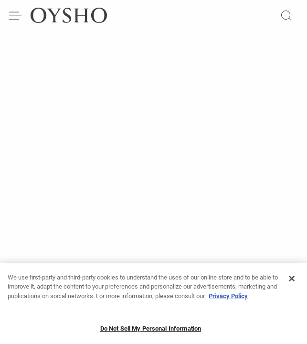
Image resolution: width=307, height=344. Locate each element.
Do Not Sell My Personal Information (150, 331)
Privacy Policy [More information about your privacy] (228, 298)
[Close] (291, 281)
